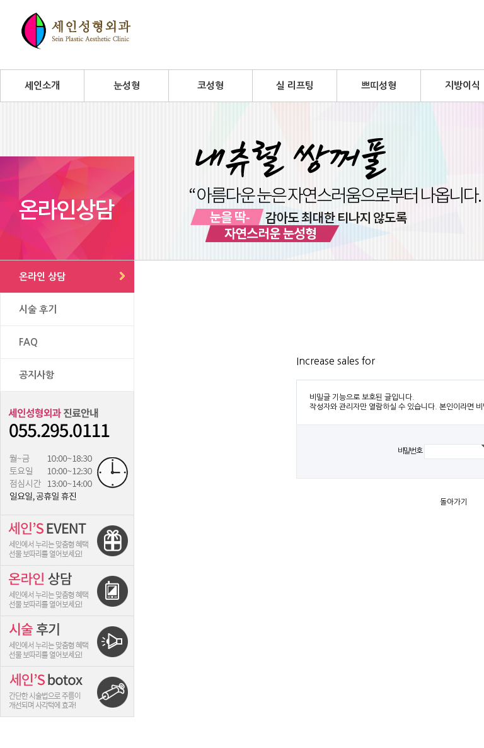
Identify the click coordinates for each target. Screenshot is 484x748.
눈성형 (126, 85)
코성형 (210, 85)
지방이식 (462, 85)
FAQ (28, 342)
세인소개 (42, 85)
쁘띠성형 (378, 85)
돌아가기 (454, 502)
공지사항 (36, 375)
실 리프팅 (295, 85)
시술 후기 (38, 309)
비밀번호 (410, 451)
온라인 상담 (42, 276)
